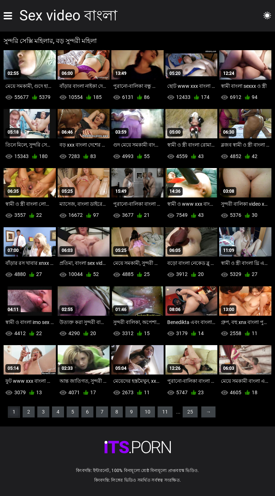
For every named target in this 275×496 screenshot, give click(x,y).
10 (147, 412)
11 (165, 412)
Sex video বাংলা (68, 15)
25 (190, 412)
